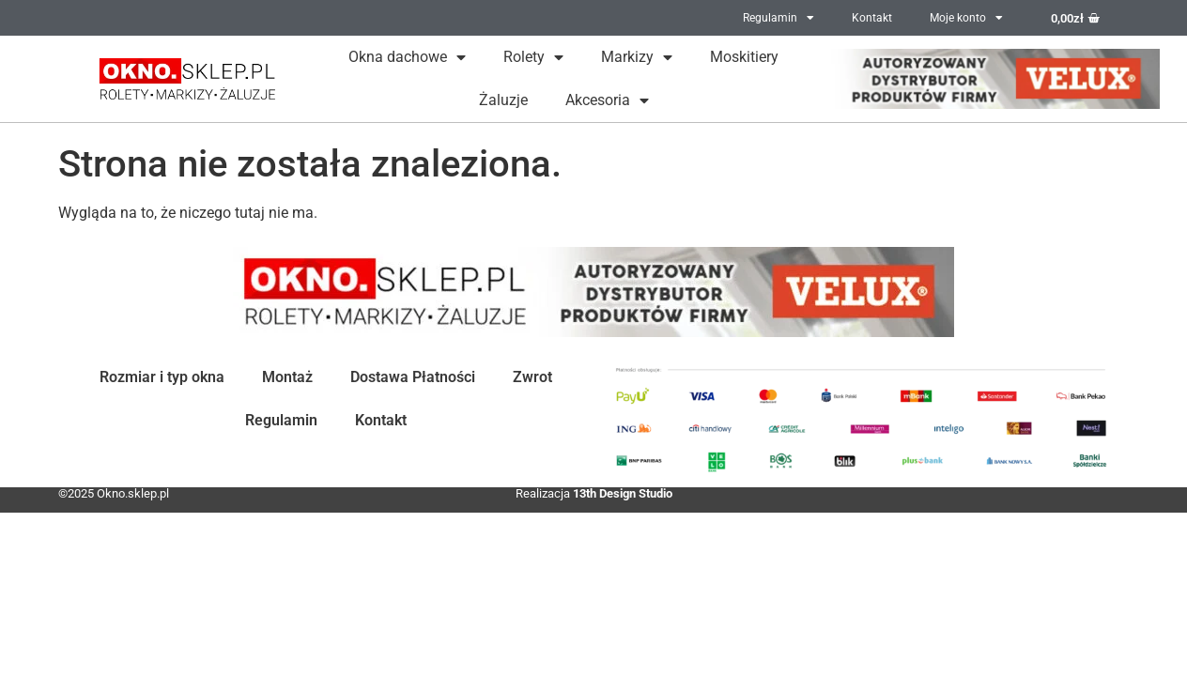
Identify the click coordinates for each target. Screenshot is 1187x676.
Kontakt (872, 17)
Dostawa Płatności (412, 377)
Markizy (636, 57)
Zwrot (532, 377)
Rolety (533, 57)
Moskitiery (744, 57)
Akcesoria (607, 100)
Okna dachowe (407, 57)
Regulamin (778, 18)
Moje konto (966, 18)
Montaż (287, 377)
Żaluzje (503, 100)
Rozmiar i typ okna (162, 377)
